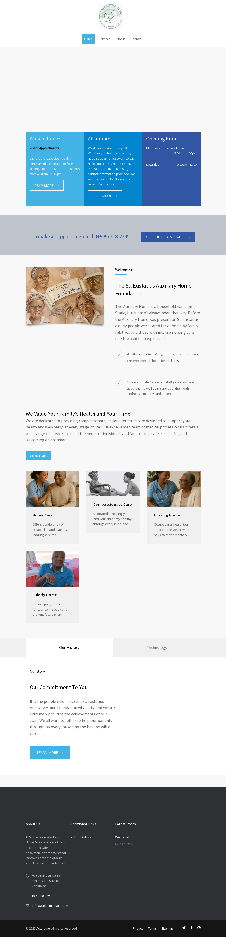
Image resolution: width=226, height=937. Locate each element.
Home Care (43, 515)
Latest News (83, 837)
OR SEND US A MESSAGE (165, 237)
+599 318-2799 (41, 895)
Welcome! (122, 837)
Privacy (138, 928)
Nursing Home (167, 515)
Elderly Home (45, 594)
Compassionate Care (112, 504)
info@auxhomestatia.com (50, 906)
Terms (152, 928)
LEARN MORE (47, 752)
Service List (38, 455)
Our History (69, 647)
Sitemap (167, 928)
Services (104, 39)
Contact (136, 39)
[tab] (69, 647)
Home (88, 39)
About (120, 39)
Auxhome (43, 928)
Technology (157, 647)
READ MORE (43, 185)
